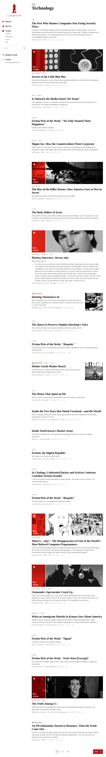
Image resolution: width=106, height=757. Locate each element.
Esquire (48, 85)
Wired (44, 40)
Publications (9, 36)
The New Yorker (49, 459)
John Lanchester (38, 645)
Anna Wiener (36, 107)
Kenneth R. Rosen (38, 221)
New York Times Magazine (53, 308)
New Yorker (47, 107)
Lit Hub (50, 130)
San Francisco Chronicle (52, 331)
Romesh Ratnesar (38, 625)
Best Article (36, 73)
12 (68, 751)
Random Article (9, 55)
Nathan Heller (37, 459)
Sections (8, 34)
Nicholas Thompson (39, 419)
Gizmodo (45, 400)
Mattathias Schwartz (39, 712)
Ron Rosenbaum (38, 85)
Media (39, 95)
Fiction (34, 117)
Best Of (6, 26)
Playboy (53, 283)
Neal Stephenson (38, 375)
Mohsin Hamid (37, 667)
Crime (34, 209)
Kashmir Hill (36, 400)
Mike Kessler (36, 40)
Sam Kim (35, 439)
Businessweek (45, 439)
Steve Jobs (45, 283)
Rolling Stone (50, 199)
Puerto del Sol (48, 353)
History (34, 140)
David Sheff (36, 283)
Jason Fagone (37, 331)
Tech (33, 20)
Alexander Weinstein (39, 130)
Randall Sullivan (38, 603)
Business (35, 613)
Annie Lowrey (37, 555)
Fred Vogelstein (52, 419)
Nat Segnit (35, 152)
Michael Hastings (38, 199)
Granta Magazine (50, 667)
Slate (45, 555)
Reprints (45, 254)
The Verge (46, 484)
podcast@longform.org (12, 62)
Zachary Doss (37, 353)
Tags (6, 42)
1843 (42, 152)
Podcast (6, 21)
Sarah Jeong (36, 484)
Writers (7, 39)
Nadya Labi (36, 740)
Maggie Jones (37, 308)
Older (96, 751)
